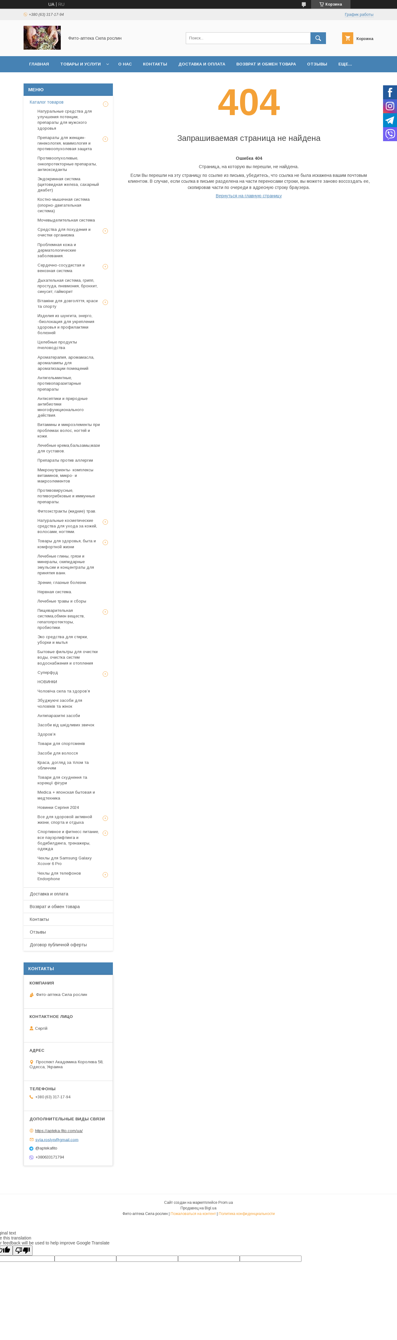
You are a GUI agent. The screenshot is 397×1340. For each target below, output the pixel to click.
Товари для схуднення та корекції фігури (62, 780)
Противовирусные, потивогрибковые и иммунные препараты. (66, 496)
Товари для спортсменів (61, 743)
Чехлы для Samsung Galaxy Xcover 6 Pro (65, 861)
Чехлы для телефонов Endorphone (59, 876)
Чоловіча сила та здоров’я (64, 691)
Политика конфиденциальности (247, 1214)
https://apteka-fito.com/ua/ (59, 1130)
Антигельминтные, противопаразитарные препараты (59, 383)
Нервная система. (55, 591)
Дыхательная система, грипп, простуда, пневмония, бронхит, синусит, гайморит (68, 286)
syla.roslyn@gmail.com (56, 1139)
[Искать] (318, 38)
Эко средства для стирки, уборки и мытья (63, 639)
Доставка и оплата (201, 64)
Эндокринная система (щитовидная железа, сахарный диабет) (68, 184)
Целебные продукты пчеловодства (57, 345)
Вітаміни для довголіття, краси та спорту (68, 303)
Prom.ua (225, 1202)
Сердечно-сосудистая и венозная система (61, 268)
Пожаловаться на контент (193, 1214)
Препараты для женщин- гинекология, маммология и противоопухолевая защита (65, 143)
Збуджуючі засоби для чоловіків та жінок (60, 703)
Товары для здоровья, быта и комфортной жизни (67, 544)
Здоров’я (47, 734)
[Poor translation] (23, 1250)
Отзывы (317, 64)
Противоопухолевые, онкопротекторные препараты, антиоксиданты (67, 164)
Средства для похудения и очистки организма (64, 232)
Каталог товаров (47, 102)
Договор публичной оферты (58, 944)
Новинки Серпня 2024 (58, 807)
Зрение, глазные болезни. (62, 582)
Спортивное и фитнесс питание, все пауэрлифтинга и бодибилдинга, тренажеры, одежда (68, 840)
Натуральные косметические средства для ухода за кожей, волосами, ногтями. (67, 526)
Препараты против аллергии (65, 460)
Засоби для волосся (58, 753)
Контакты (155, 64)
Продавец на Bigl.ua (198, 1208)
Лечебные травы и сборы (62, 601)
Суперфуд (48, 672)
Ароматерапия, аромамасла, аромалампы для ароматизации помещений (66, 363)
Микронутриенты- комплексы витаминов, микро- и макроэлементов (65, 475)
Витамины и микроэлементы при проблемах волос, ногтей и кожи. (69, 430)
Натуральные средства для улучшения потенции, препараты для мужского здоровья (65, 120)
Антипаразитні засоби (59, 715)
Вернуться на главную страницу (249, 195)
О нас (125, 64)
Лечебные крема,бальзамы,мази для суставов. (69, 448)
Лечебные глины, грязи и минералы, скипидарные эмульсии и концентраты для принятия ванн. (66, 565)
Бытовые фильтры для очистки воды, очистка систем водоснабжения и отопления (68, 657)
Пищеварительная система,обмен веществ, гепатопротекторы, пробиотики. (61, 619)
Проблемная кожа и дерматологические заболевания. (57, 250)
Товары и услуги (80, 64)
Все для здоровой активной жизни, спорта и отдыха (65, 819)
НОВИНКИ (47, 681)
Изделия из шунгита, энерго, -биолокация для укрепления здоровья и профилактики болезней (66, 324)
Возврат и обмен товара (266, 64)
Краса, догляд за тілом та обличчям (63, 765)
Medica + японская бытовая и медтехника (66, 795)
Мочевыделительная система (66, 220)
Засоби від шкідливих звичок (66, 725)
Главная (39, 64)
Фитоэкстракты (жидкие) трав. (67, 511)
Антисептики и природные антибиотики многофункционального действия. (62, 407)
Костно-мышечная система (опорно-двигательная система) (64, 205)
